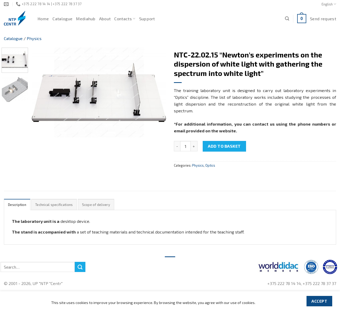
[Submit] (80, 267)
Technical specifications (54, 205)
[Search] (287, 19)
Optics (210, 165)
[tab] (17, 204)
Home (43, 18)
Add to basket (224, 146)
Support (147, 18)
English (329, 4)
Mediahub (86, 18)
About (105, 18)
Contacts (124, 18)
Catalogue (62, 18)
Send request (323, 18)
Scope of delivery (96, 205)
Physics (34, 38)
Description (17, 205)
